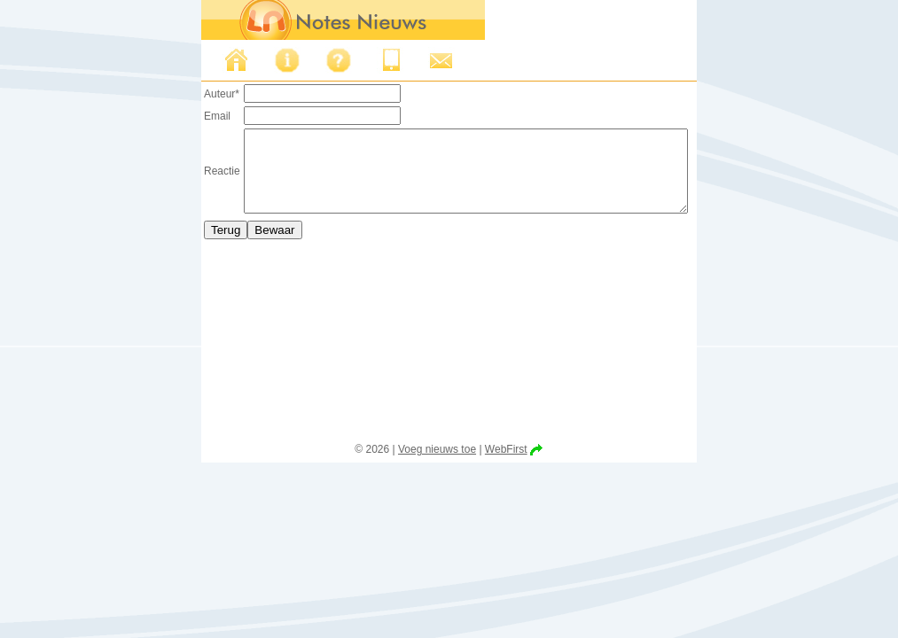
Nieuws (209, 60)
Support (415, 60)
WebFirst (506, 449)
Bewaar (248, 246)
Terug (199, 246)
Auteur (195, 94)
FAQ (312, 60)
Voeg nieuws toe (437, 449)
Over (260, 60)
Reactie (195, 179)
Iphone (363, 60)
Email (190, 116)
